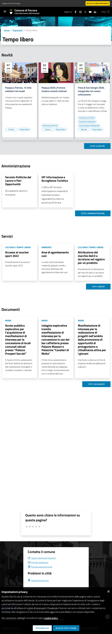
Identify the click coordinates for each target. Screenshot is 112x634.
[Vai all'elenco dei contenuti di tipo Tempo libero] (24, 129)
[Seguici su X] (84, 12)
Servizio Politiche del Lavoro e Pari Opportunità (18, 180)
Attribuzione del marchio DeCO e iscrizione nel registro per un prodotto (91, 257)
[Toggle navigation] (4, 11)
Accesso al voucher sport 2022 (17, 254)
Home (7, 30)
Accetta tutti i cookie (66, 628)
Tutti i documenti (96, 384)
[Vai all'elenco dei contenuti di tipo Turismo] (11, 129)
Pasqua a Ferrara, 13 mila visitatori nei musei (18, 89)
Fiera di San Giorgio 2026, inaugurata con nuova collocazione (91, 91)
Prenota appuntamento (40, 566)
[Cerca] (108, 11)
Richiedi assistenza (38, 562)
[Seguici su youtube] (89, 12)
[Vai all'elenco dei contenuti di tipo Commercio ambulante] (87, 121)
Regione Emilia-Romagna (11, 3)
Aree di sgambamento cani (55, 254)
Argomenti (18, 30)
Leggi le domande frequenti (42, 558)
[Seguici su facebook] (74, 12)
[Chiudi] (108, 591)
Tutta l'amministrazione (93, 213)
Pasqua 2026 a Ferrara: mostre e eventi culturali (54, 89)
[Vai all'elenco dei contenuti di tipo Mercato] (84, 129)
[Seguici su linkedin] (94, 12)
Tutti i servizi (98, 286)
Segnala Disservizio (38, 580)
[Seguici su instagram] (79, 12)
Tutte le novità (97, 146)
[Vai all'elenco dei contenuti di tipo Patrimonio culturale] (50, 125)
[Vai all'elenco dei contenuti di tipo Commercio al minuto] (87, 117)
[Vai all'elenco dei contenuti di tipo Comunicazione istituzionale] (89, 125)
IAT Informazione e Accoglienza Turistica (54, 179)
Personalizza (42, 628)
